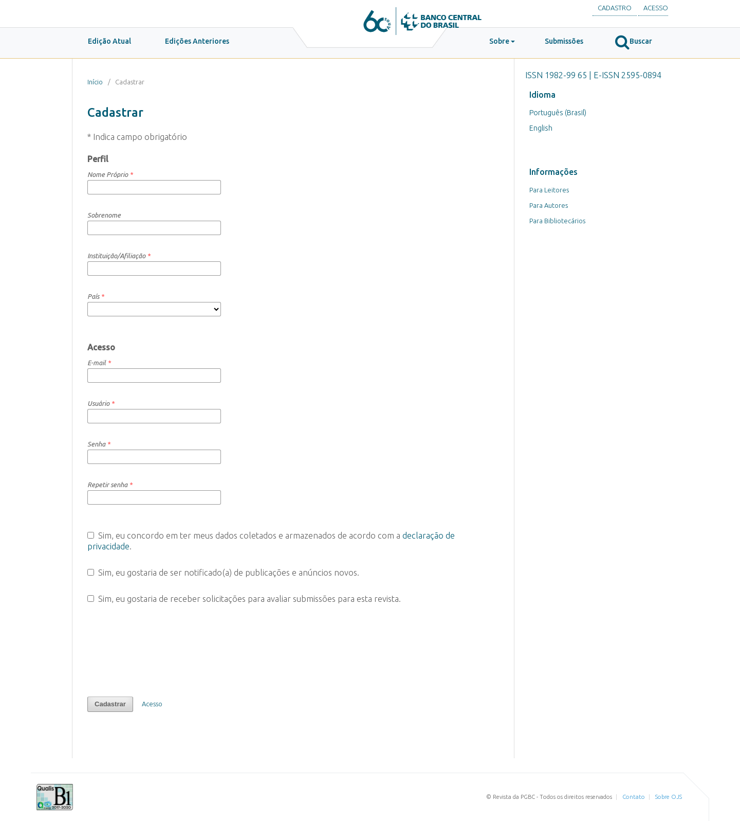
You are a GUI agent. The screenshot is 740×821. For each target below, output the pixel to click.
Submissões (564, 41)
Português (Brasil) (557, 113)
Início (95, 81)
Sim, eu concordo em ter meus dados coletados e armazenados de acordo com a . (271, 541)
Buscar (633, 41)
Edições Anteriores (197, 41)
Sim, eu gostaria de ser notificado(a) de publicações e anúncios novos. (223, 572)
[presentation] (165, 650)
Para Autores (548, 205)
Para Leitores (549, 189)
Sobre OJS (668, 797)
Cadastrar (110, 704)
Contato (633, 797)
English (540, 128)
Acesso (655, 7)
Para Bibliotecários (557, 220)
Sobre (499, 41)
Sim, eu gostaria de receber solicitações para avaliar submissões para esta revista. (244, 598)
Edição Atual (109, 41)
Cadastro (615, 7)
